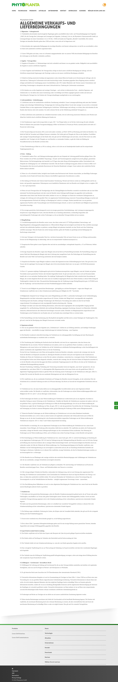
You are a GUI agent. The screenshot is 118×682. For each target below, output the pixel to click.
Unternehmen (53, 11)
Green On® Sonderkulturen (20, 637)
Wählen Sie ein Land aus (96, 11)
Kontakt (63, 11)
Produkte (32, 11)
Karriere (82, 11)
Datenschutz (15, 675)
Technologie (22, 11)
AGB (13, 673)
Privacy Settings (16, 677)
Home (14, 11)
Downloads (73, 11)
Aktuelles (42, 11)
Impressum (15, 671)
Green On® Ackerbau (18, 633)
